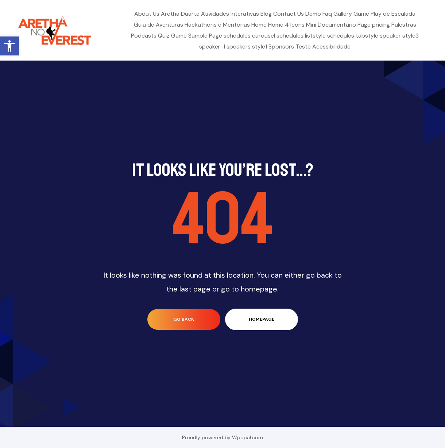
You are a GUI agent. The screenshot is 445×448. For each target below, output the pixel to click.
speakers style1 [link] (247, 46)
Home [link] (259, 24)
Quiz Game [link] (172, 35)
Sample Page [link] (205, 35)
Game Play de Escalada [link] (384, 14)
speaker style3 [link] (399, 35)
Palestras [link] (403, 24)
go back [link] (183, 319)
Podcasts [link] (143, 35)
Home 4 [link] (278, 24)
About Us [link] (146, 14)
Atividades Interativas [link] (230, 14)
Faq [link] (327, 14)
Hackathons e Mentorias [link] (217, 24)
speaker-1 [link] (212, 46)
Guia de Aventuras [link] (158, 24)
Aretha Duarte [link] (180, 14)
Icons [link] (297, 24)
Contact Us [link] (288, 14)
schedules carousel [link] (249, 35)
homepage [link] (261, 319)
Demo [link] (313, 14)
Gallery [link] (342, 14)
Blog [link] (266, 14)
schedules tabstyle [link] (352, 35)
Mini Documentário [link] (331, 24)
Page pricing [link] (373, 24)
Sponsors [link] (281, 46)
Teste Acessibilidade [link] (323, 46)
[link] (9, 45)
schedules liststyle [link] (301, 35)
